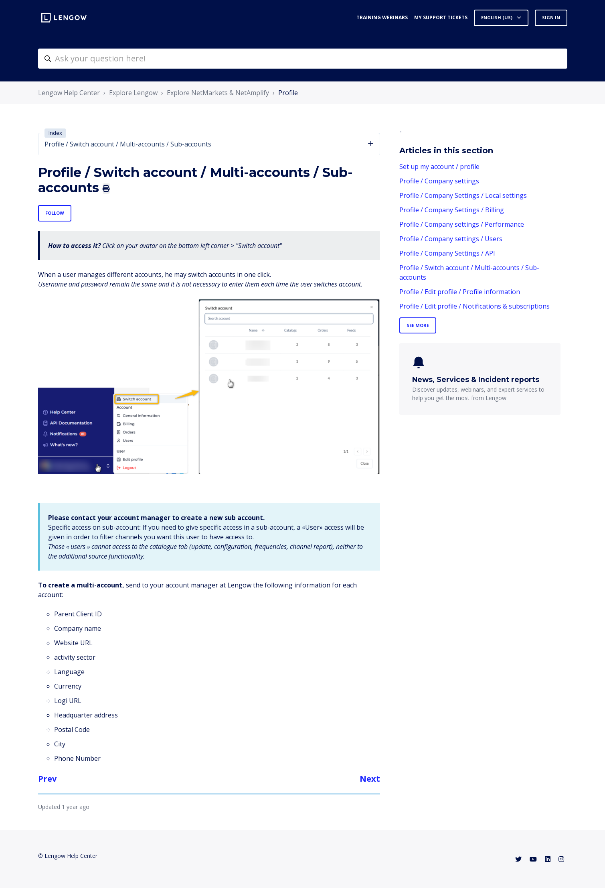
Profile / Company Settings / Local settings (463, 195)
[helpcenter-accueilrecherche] (302, 59)
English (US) (497, 17)
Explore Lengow (133, 92)
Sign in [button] (551, 17)
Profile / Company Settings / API (447, 253)
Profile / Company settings (439, 181)
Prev (47, 778)
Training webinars (382, 17)
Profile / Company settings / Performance (461, 224)
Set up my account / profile (439, 166)
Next (370, 778)
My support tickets (440, 17)
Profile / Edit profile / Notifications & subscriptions (474, 306)
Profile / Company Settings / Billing (451, 209)
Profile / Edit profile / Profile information (459, 291)
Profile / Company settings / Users (450, 238)
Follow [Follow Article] (54, 213)
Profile (288, 92)
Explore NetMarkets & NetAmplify (218, 92)
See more (418, 325)
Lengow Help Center (69, 92)
